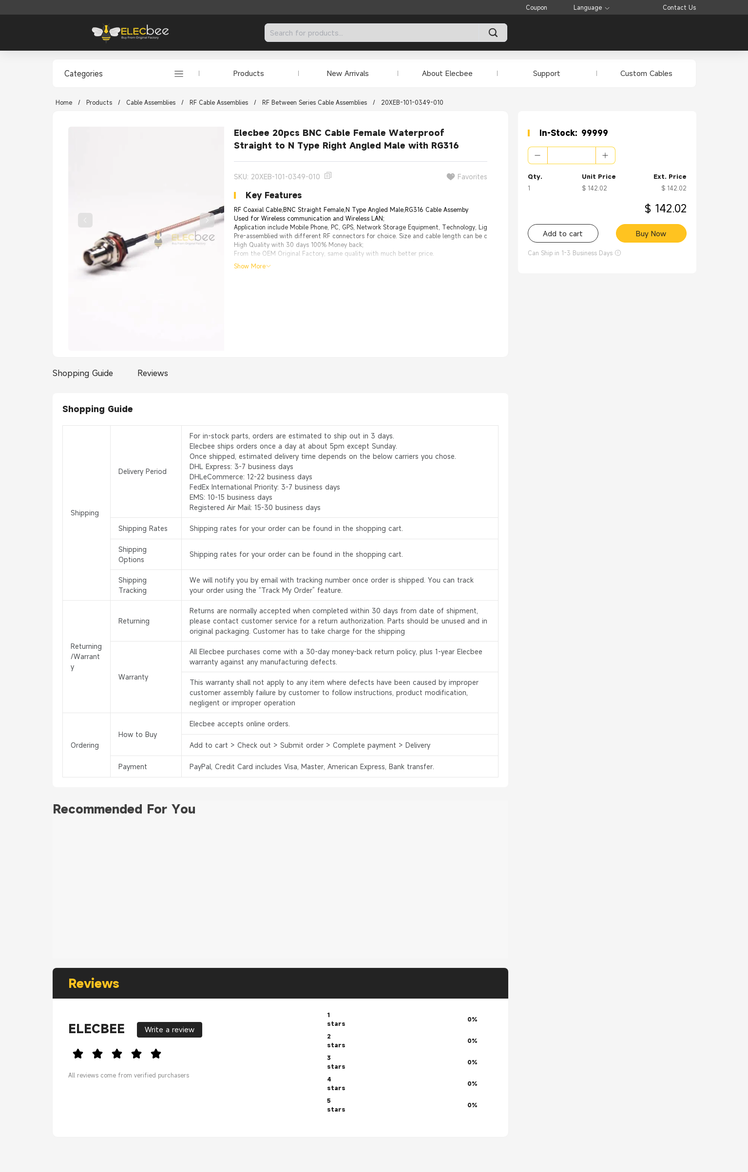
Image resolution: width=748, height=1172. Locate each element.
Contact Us (679, 7)
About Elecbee (447, 73)
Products (248, 73)
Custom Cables (646, 73)
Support (546, 73)
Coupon (536, 7)
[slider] (189, 1052)
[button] (538, 155)
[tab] (85, 373)
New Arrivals (348, 73)
